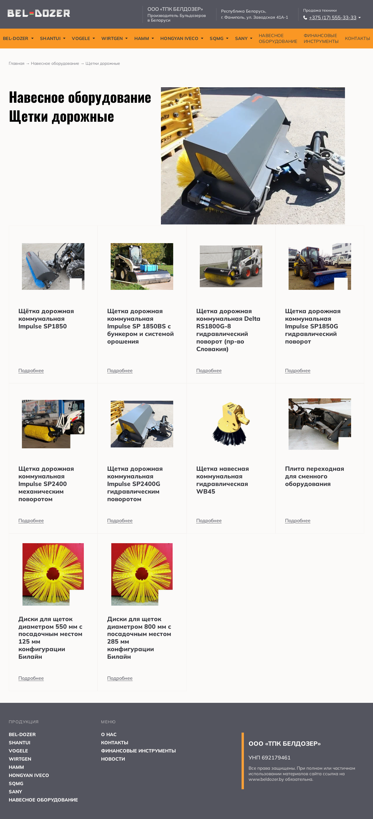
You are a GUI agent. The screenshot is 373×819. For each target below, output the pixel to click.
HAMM (144, 38)
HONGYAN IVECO (182, 38)
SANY (244, 38)
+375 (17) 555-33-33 (332, 17)
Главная (20, 63)
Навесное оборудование (58, 63)
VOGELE (83, 38)
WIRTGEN (114, 38)
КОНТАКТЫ (357, 38)
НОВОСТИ (113, 759)
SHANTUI (53, 38)
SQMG (219, 38)
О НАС (109, 734)
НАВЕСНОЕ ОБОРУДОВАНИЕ (278, 38)
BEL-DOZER (18, 38)
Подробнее (31, 370)
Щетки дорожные (103, 63)
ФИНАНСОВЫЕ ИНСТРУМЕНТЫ (321, 38)
